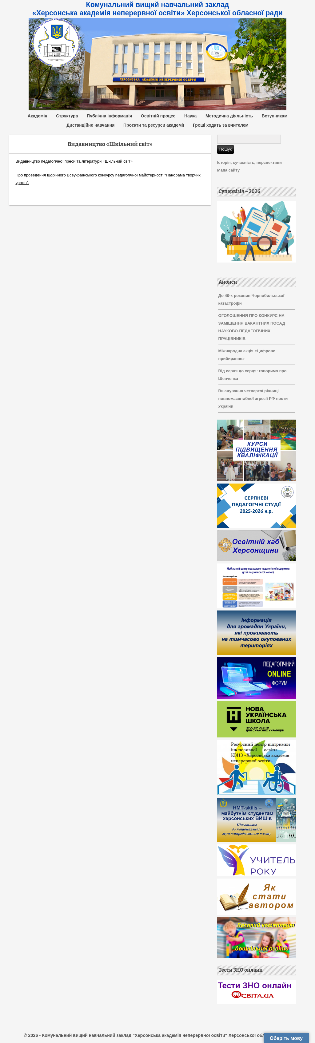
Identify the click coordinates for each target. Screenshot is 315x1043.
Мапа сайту (228, 170)
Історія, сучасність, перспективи (249, 162)
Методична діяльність (229, 115)
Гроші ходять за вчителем (221, 125)
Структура (67, 115)
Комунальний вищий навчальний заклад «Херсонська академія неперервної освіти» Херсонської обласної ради (157, 9)
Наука (190, 115)
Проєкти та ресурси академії (153, 125)
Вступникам (275, 115)
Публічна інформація (109, 115)
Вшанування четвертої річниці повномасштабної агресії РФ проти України (253, 399)
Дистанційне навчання (90, 125)
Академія (37, 115)
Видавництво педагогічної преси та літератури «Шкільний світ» (73, 161)
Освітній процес (158, 115)
